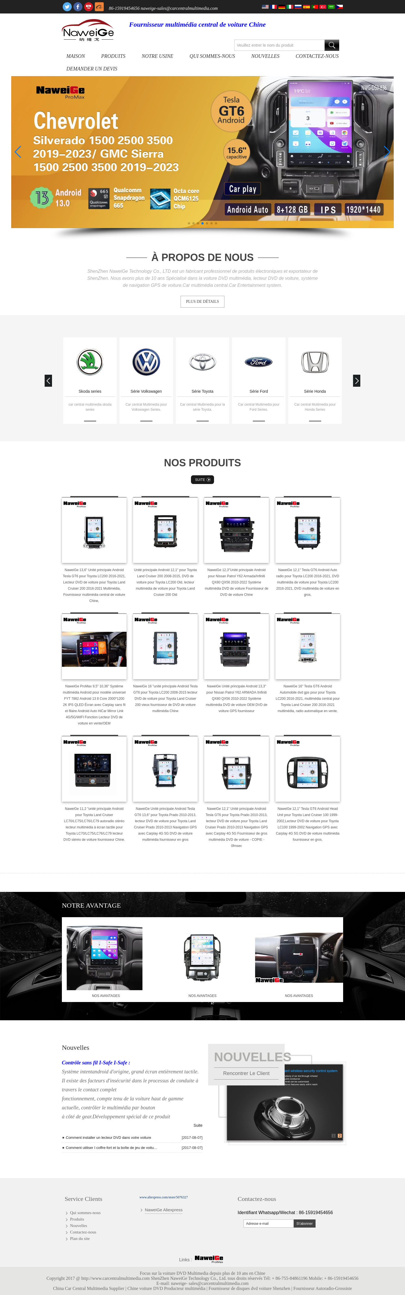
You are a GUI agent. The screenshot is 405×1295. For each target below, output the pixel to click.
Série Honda (315, 391)
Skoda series (90, 391)
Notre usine (158, 56)
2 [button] (340, 1136)
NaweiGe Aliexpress (164, 1209)
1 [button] (334, 1136)
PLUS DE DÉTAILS (202, 301)
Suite (203, 480)
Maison (75, 56)
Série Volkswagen (146, 391)
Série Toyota (202, 391)
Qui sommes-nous (212, 56)
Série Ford (258, 391)
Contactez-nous (317, 56)
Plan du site (80, 1238)
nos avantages (106, 996)
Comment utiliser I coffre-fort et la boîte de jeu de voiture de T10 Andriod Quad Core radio (112, 1148)
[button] (189, 223)
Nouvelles (265, 56)
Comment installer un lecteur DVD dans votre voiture (108, 1137)
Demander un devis (91, 69)
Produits (113, 56)
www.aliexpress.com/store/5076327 (164, 1197)
